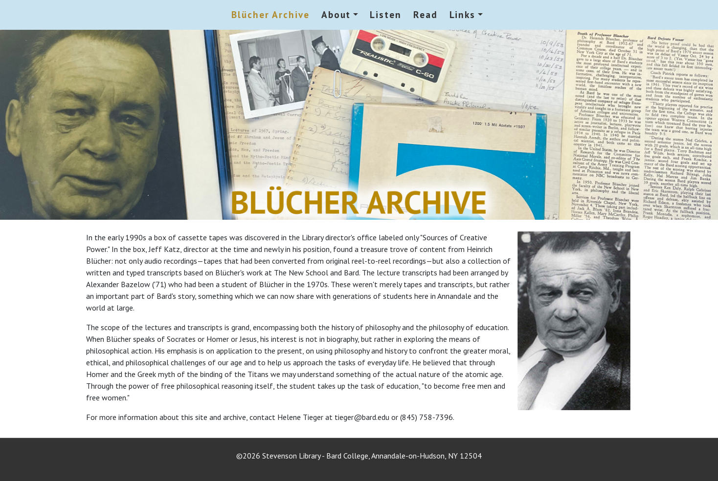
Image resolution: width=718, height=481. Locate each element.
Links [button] (462, 14)
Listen (386, 14)
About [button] (336, 14)
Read (425, 14)
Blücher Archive (270, 14)
